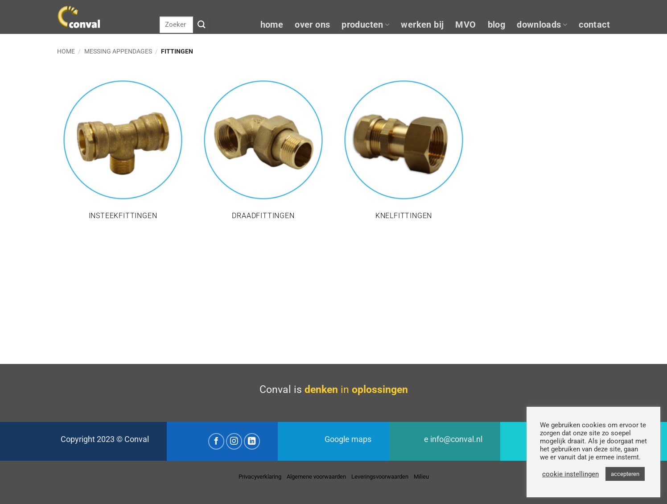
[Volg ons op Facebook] (216, 441)
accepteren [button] (625, 474)
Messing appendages (118, 51)
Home (66, 51)
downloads (542, 25)
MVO (465, 25)
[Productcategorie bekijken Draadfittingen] (263, 152)
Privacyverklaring (260, 476)
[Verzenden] (201, 25)
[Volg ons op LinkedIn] (252, 441)
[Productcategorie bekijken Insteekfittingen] (123, 152)
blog (497, 25)
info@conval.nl (456, 439)
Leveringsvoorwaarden (379, 476)
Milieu (421, 476)
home (272, 25)
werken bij (422, 25)
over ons (312, 25)
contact (594, 25)
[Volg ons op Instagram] (234, 441)
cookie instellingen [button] (570, 474)
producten (365, 25)
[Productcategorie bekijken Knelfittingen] (403, 152)
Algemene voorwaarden (316, 476)
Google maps (348, 439)
